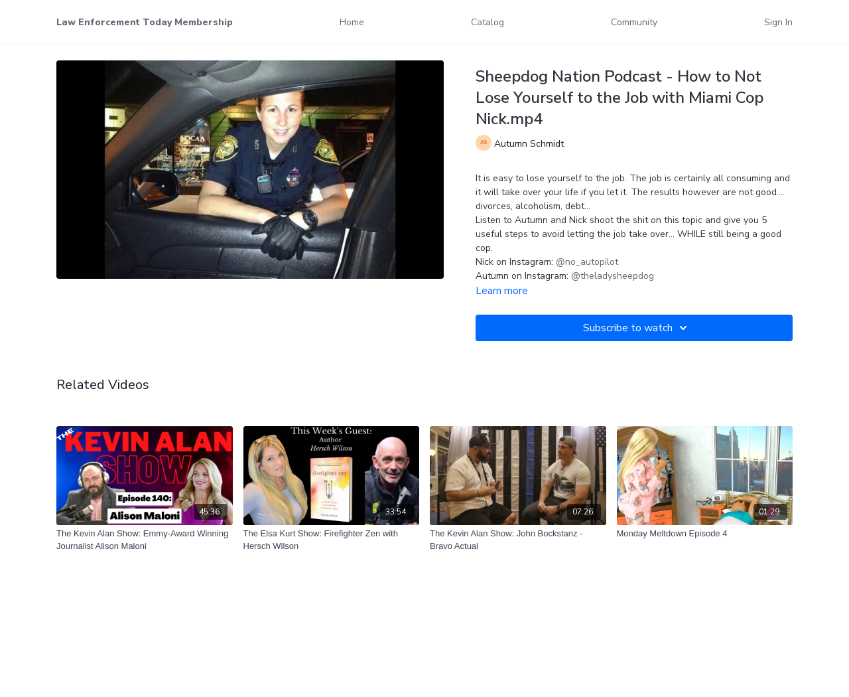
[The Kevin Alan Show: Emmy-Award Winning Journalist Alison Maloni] (144, 540)
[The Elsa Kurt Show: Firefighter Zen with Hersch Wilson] (331, 540)
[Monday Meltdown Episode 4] (705, 533)
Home (352, 22)
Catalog (487, 22)
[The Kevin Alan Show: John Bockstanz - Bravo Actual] (518, 540)
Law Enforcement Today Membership (144, 22)
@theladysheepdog (612, 276)
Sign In (778, 22)
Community (634, 22)
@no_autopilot (587, 262)
